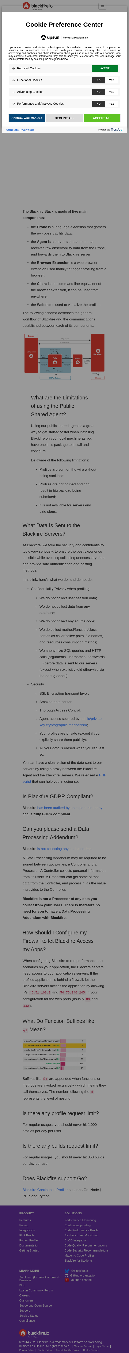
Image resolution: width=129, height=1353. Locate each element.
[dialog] (64, 67)
